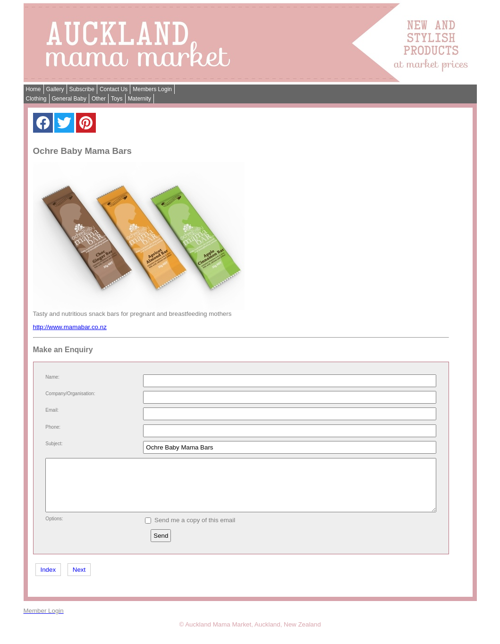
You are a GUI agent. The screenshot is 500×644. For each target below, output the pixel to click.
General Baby (69, 98)
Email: (52, 410)
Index (48, 579)
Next (79, 579)
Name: (52, 377)
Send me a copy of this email (190, 530)
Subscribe (81, 89)
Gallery (55, 89)
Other (99, 98)
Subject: (53, 443)
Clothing (36, 98)
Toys (117, 98)
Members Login (152, 89)
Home (33, 89)
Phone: (52, 427)
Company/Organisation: (70, 393)
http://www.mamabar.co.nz (70, 326)
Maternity (139, 98)
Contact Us (113, 89)
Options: (54, 528)
